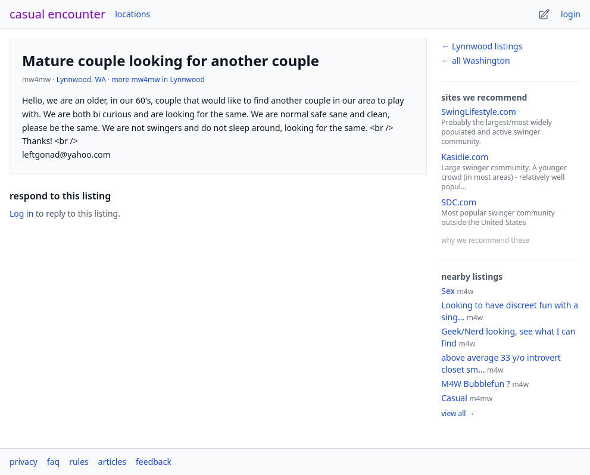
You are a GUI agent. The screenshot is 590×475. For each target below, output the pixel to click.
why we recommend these (485, 240)
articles (112, 461)
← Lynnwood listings (481, 46)
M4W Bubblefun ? (475, 383)
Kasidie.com (464, 156)
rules (79, 461)
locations (132, 14)
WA (100, 79)
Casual (454, 398)
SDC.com (458, 202)
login (570, 14)
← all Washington (475, 60)
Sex (448, 290)
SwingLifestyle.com (478, 111)
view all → (458, 413)
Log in (21, 213)
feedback (153, 461)
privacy (24, 461)
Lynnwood (74, 79)
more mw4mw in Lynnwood (158, 79)
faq (53, 461)
